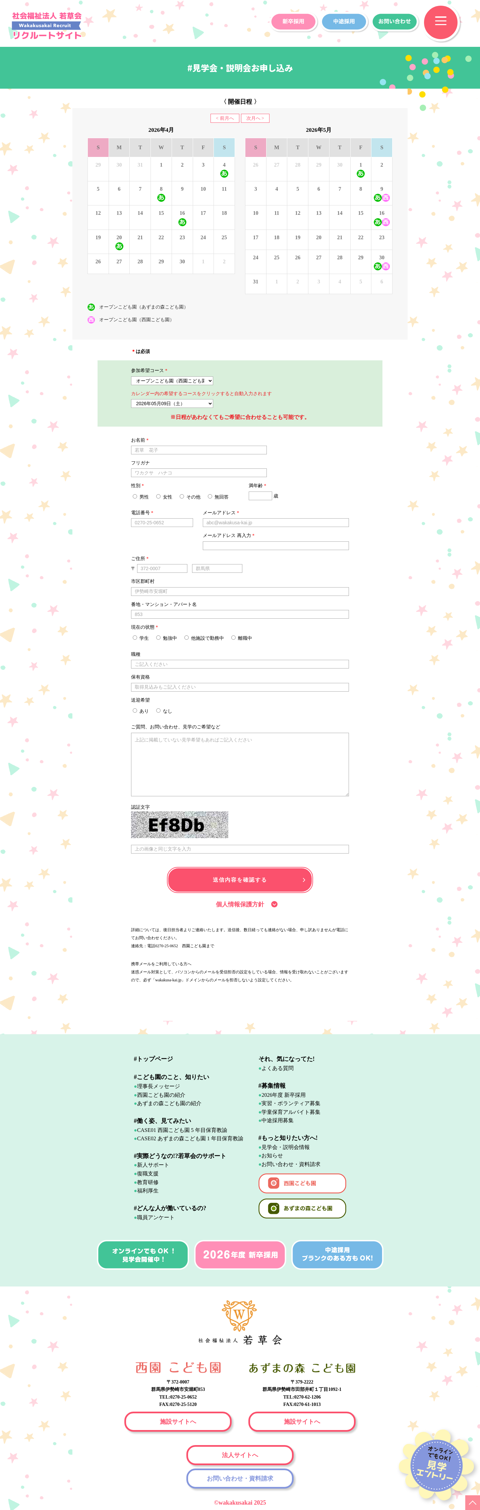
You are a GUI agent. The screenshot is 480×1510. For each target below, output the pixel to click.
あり (141, 711)
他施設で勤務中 (204, 638)
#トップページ (153, 1059)
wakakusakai (236, 1502)
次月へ (253, 118)
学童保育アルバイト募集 (290, 1112)
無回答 (218, 497)
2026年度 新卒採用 (283, 1095)
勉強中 (166, 638)
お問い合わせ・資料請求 (290, 1164)
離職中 (241, 638)
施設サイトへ (178, 1421)
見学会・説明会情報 (285, 1147)
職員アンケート (156, 1217)
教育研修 (148, 1182)
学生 (141, 638)
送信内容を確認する (240, 880)
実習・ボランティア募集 (290, 1103)
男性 (141, 497)
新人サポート (153, 1165)
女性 (164, 497)
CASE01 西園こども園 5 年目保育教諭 (182, 1130)
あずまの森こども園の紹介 (169, 1103)
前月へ (227, 118)
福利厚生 (148, 1190)
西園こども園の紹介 (161, 1095)
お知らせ (272, 1155)
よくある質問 (277, 1068)
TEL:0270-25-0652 (178, 1397)
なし (164, 711)
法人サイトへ (240, 1455)
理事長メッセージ (158, 1086)
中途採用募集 (277, 1120)
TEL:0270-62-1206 (302, 1397)
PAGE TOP (472, 1502)
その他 (190, 497)
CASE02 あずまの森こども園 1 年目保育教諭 (190, 1138)
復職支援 (148, 1173)
